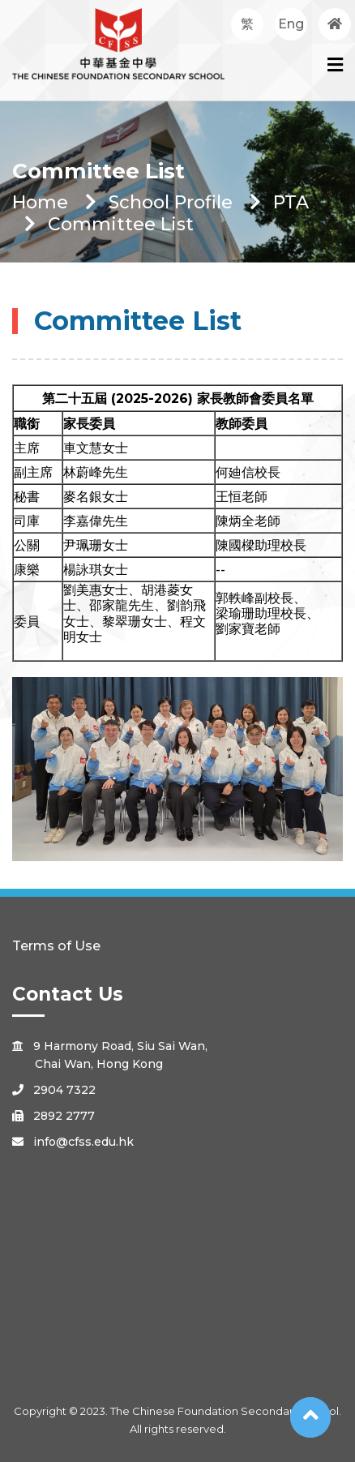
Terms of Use (56, 946)
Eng (291, 24)
